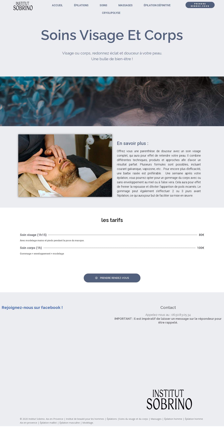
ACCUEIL (57, 5)
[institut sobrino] (168, 357)
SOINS (103, 5)
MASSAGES (125, 5)
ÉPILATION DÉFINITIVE (157, 5)
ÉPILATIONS (81, 5)
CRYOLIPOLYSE (111, 12)
